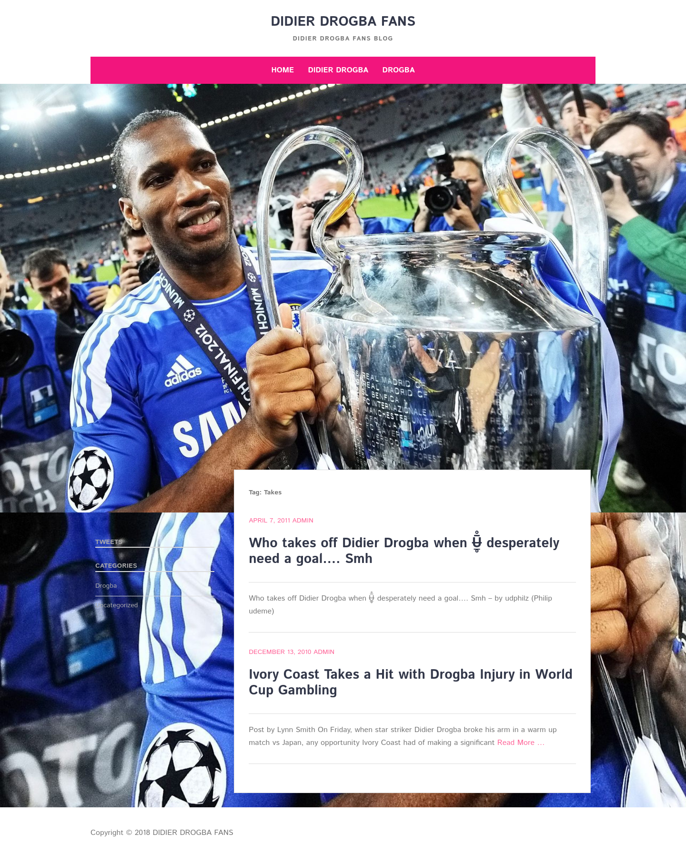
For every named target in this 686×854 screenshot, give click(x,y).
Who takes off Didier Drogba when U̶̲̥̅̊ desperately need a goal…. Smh (404, 551)
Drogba (399, 70)
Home (282, 70)
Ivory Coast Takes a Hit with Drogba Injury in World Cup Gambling (411, 683)
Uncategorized (116, 605)
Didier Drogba (338, 70)
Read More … (521, 742)
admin (302, 520)
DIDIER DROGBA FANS (343, 21)
